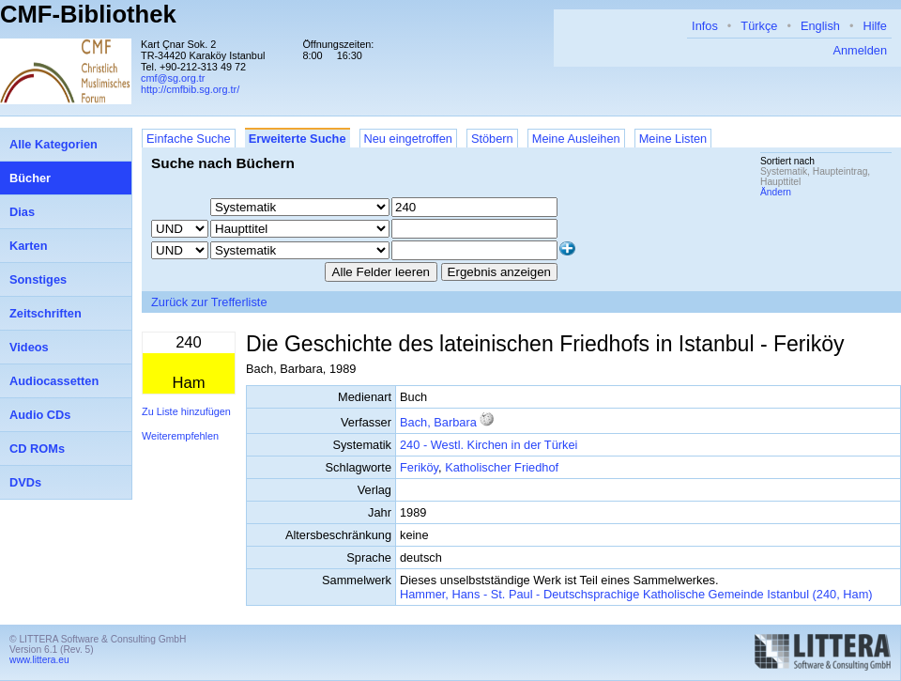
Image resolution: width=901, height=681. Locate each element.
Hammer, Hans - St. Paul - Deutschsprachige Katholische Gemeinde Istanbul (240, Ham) (636, 594)
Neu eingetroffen (408, 139)
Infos (705, 26)
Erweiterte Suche (297, 139)
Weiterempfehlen (180, 435)
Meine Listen (673, 139)
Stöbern (492, 139)
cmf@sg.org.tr (173, 78)
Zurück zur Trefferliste (209, 302)
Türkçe (759, 26)
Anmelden (859, 50)
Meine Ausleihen (576, 139)
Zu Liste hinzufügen (186, 411)
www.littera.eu (39, 660)
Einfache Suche (188, 139)
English (820, 26)
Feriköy (419, 467)
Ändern (775, 192)
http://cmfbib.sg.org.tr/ (190, 89)
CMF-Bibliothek (88, 14)
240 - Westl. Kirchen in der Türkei (488, 445)
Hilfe (875, 26)
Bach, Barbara (438, 422)
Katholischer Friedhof (501, 467)
